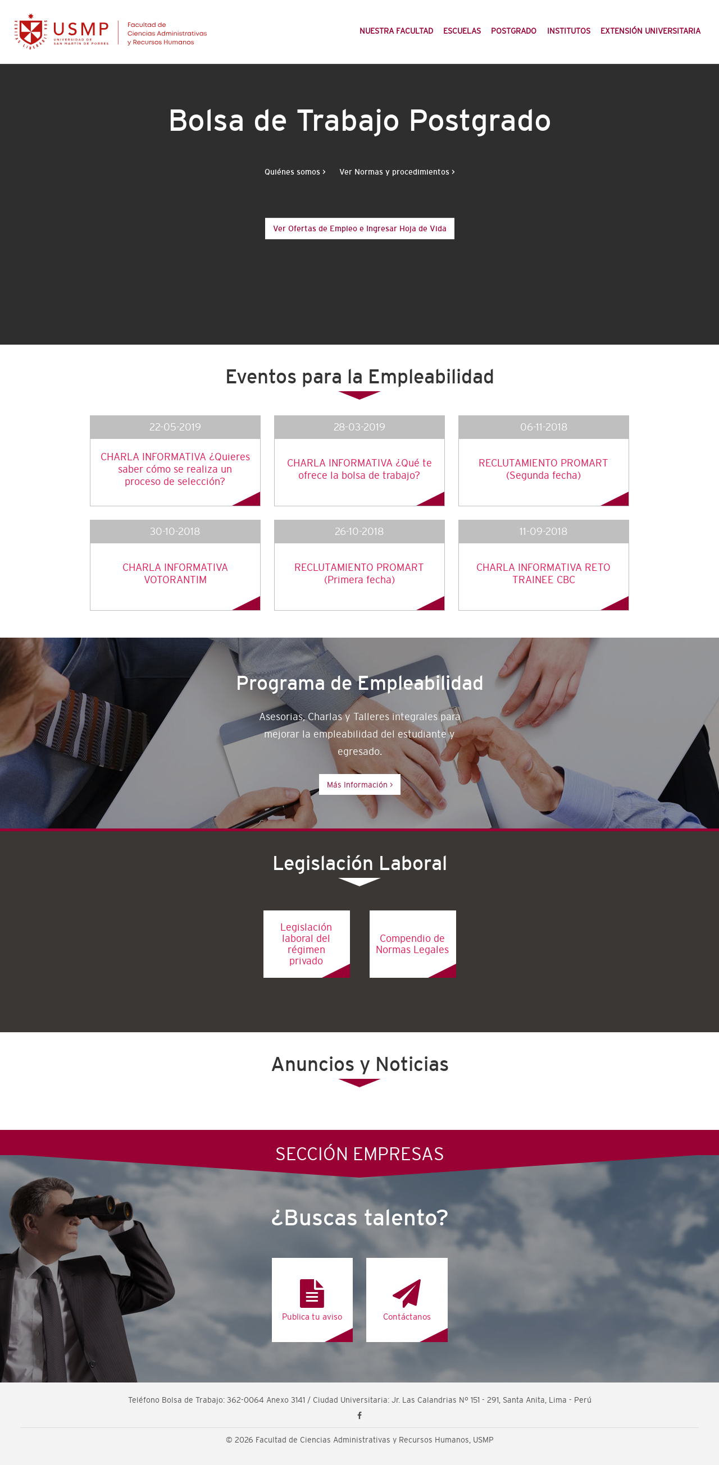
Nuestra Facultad (396, 30)
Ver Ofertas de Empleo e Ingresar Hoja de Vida (360, 228)
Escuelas (462, 30)
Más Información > (360, 784)
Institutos (568, 30)
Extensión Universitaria (650, 30)
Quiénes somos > (295, 171)
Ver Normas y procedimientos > (397, 171)
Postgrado (513, 30)
